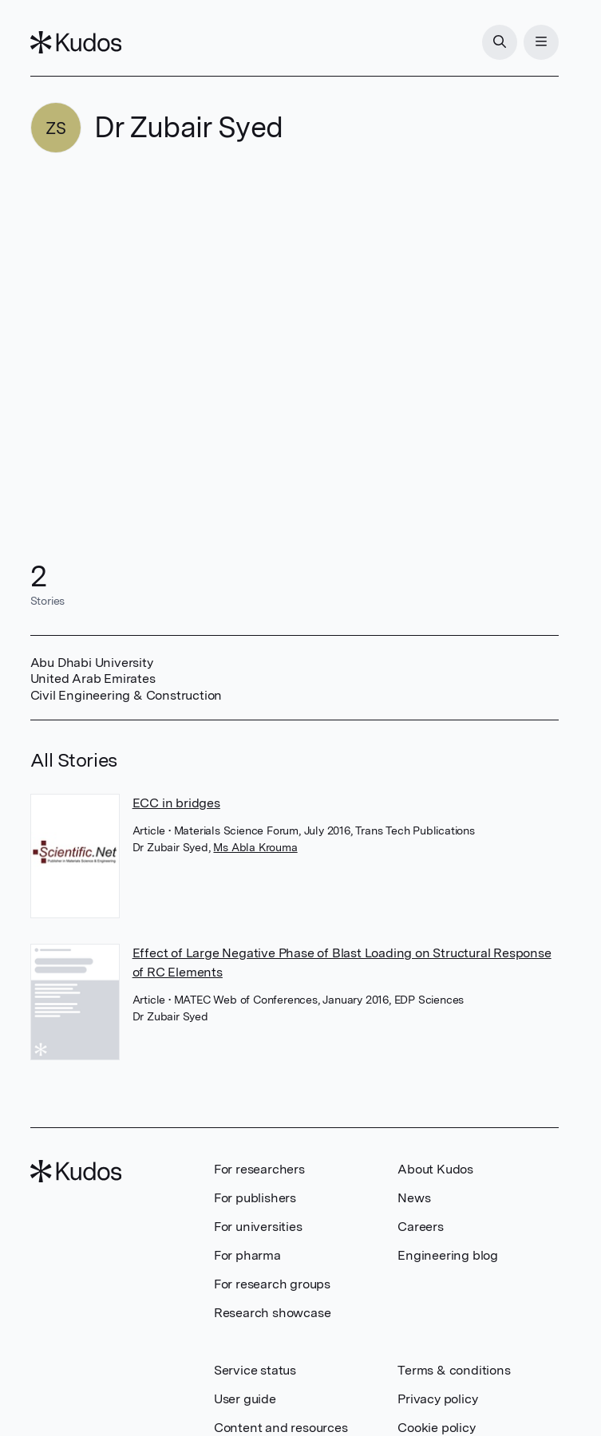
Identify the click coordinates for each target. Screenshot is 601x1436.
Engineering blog (447, 1255)
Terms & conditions (453, 1370)
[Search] (499, 42)
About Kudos (435, 1169)
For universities (258, 1226)
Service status (255, 1370)
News (413, 1197)
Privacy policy (437, 1398)
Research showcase (272, 1312)
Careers (420, 1226)
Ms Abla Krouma (255, 847)
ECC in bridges (176, 803)
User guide (245, 1398)
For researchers (259, 1169)
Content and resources (281, 1427)
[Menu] (541, 42)
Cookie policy (436, 1427)
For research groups (272, 1284)
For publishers (255, 1197)
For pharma (247, 1255)
